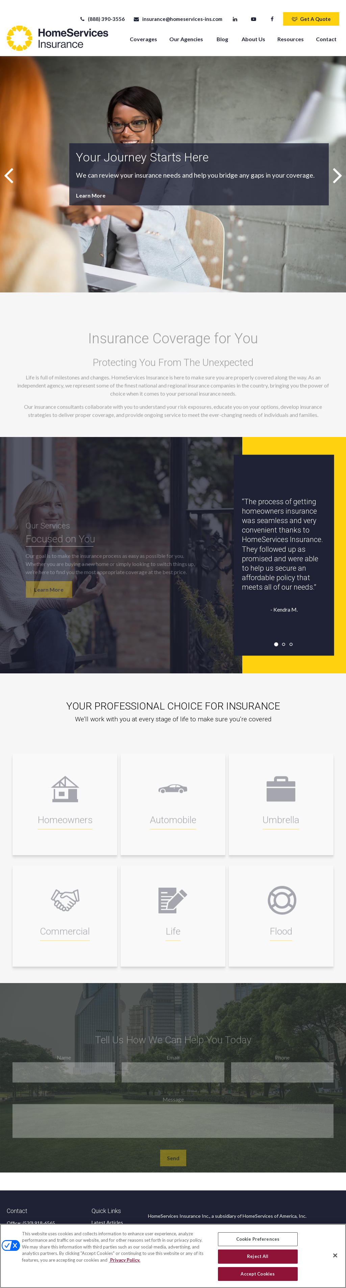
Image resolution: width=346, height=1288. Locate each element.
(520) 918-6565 (39, 1217)
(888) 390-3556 (102, 13)
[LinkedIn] (235, 13)
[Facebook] (272, 13)
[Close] (335, 1258)
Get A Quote (311, 13)
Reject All (257, 1259)
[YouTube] (253, 13)
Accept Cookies (258, 1277)
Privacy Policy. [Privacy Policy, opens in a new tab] (124, 1262)
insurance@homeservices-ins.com (177, 13)
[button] (143, 33)
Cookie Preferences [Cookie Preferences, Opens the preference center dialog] (257, 1241)
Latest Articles (107, 1217)
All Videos (102, 1224)
